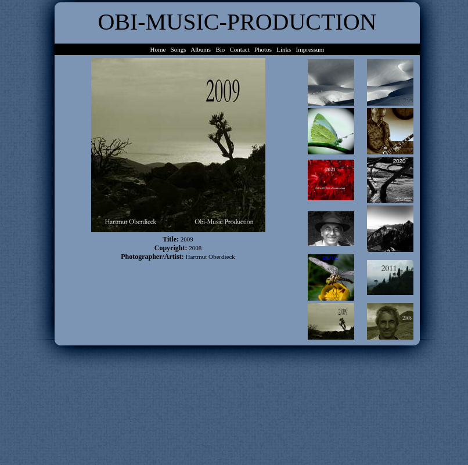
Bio (220, 49)
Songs (178, 49)
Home (158, 49)
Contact (240, 49)
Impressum (310, 49)
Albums (200, 49)
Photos (263, 49)
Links (283, 49)
